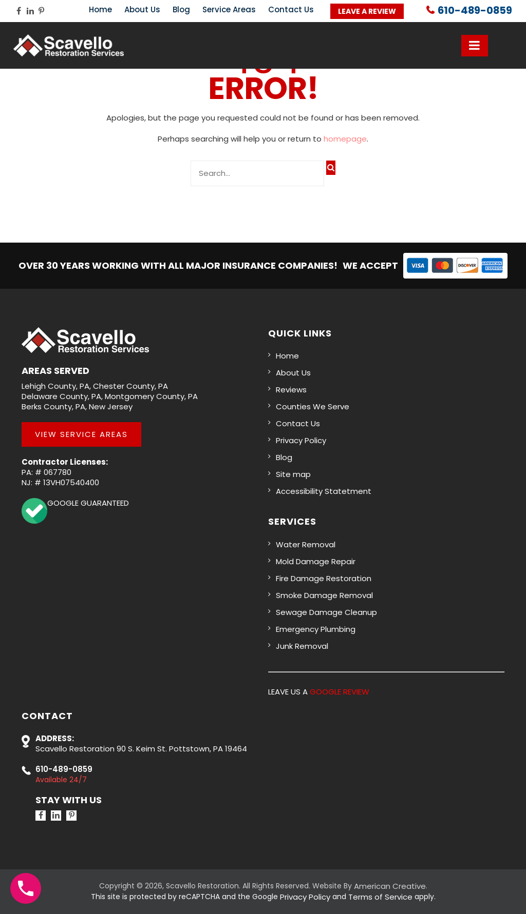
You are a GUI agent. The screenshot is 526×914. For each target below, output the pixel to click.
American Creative (390, 886)
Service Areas (229, 9)
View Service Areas (81, 434)
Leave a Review (367, 11)
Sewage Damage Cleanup (326, 612)
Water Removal (305, 544)
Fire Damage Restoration (323, 578)
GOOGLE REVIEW (339, 691)
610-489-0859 (474, 11)
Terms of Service (380, 896)
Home (100, 9)
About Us (142, 9)
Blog (181, 9)
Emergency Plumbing (315, 629)
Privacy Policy (301, 440)
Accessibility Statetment (323, 491)
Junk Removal (302, 646)
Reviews (291, 389)
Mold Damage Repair (315, 561)
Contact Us (291, 9)
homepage (345, 138)
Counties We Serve (312, 406)
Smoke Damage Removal (324, 595)
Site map (293, 474)
